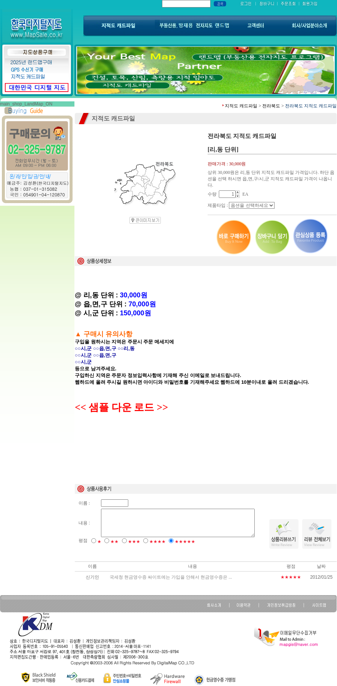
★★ (114, 541)
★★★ (134, 541)
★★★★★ (185, 541)
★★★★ (157, 541)
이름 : (84, 503)
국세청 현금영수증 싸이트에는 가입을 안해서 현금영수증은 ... (171, 577)
